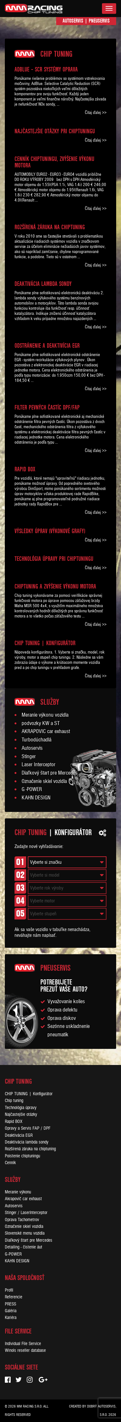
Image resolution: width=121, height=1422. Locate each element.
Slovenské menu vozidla (25, 1233)
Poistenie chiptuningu (22, 1156)
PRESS (10, 1304)
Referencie (13, 1297)
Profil (9, 1290)
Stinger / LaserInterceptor (26, 1212)
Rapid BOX (13, 1121)
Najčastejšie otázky (21, 1114)
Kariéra (10, 1317)
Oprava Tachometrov (22, 1219)
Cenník (10, 1162)
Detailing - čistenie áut (23, 1247)
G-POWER (13, 1254)
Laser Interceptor (38, 765)
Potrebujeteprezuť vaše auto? (63, 986)
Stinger (29, 756)
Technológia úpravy (20, 1107)
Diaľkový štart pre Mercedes (49, 773)
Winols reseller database (25, 1350)
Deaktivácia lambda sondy (26, 1142)
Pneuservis (99, 20)
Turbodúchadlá (36, 740)
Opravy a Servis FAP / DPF (27, 1128)
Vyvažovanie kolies (66, 1001)
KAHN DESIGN (36, 798)
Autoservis (73, 20)
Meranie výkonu (18, 1192)
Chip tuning (14, 1100)
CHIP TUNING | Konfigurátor (29, 1093)
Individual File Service (23, 1343)
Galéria (10, 1310)
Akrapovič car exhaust (23, 1198)
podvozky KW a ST (41, 723)
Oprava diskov (61, 1018)
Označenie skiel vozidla (44, 781)
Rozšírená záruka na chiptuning (30, 1148)
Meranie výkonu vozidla (45, 715)
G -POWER (32, 789)
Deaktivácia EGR (19, 1135)
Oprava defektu (62, 1010)
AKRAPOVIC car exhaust (46, 731)
